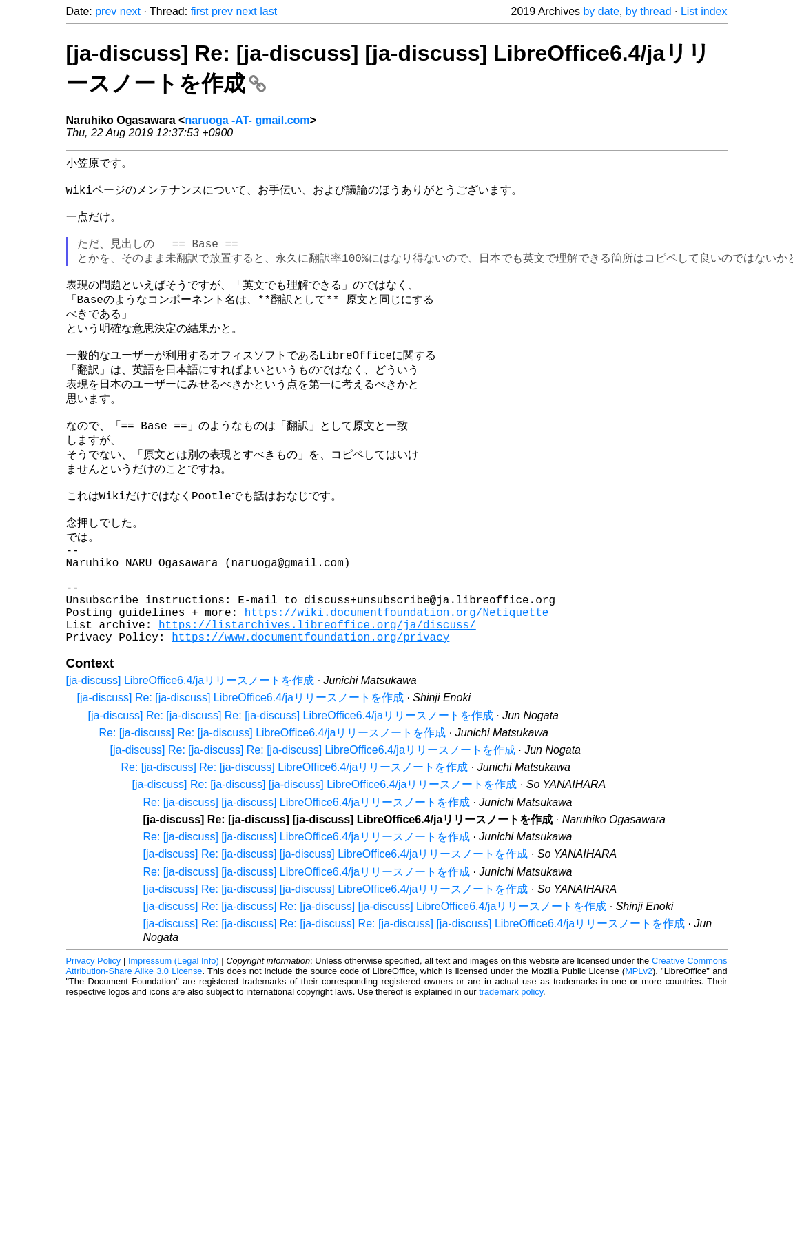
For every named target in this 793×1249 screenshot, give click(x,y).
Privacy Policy (93, 1032)
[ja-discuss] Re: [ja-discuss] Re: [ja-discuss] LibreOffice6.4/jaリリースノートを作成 (290, 787)
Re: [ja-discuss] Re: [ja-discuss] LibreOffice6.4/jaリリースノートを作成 (272, 804)
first (200, 11)
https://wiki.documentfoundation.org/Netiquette (397, 677)
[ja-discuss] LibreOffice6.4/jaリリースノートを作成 (190, 752)
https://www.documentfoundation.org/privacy (310, 708)
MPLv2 (638, 1043)
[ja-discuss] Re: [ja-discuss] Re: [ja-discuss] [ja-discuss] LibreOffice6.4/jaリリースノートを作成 (375, 978)
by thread (649, 11)
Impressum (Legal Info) (173, 1032)
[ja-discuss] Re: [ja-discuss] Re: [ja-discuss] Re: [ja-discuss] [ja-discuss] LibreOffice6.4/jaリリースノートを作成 (414, 995)
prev (105, 11)
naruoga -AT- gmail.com (247, 120)
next (130, 11)
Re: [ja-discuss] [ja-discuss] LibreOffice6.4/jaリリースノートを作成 (307, 874)
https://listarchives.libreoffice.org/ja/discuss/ (317, 693)
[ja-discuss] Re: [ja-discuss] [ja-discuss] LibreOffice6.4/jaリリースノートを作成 (324, 856)
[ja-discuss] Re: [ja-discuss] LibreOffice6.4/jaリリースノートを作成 (240, 769)
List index (704, 11)
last (268, 11)
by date (601, 11)
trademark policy (511, 1063)
